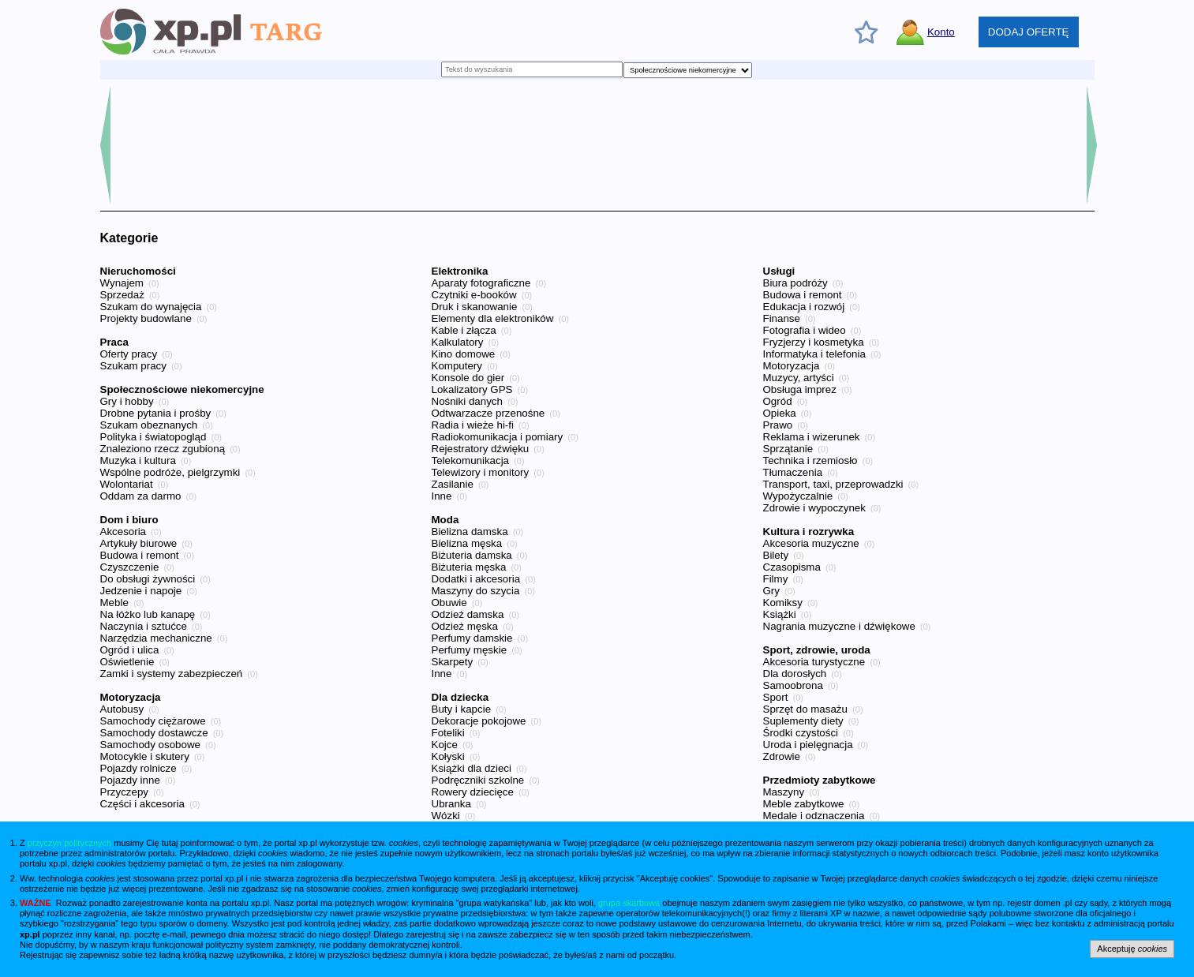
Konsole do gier (468, 378)
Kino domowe (464, 354)
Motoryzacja (130, 697)
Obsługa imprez (800, 389)
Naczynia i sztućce (143, 626)
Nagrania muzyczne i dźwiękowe (839, 626)
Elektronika (460, 271)
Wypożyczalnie (798, 496)
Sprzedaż (122, 295)
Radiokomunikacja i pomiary (497, 437)
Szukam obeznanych (149, 425)
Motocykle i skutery (144, 756)
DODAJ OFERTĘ (1028, 32)
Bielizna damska (470, 531)
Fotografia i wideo (804, 330)
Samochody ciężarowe (153, 721)
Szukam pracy (133, 366)
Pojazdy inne (130, 780)
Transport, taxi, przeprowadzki (833, 484)
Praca (114, 342)
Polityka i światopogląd (153, 437)
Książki (779, 614)
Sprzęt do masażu (805, 709)
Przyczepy (124, 792)
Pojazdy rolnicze (138, 768)
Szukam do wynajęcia (151, 307)
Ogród (777, 401)
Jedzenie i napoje (141, 591)
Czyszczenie (129, 567)
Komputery (457, 366)
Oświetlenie (127, 662)
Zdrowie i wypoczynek (814, 508)
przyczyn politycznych (69, 843)
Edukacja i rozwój (804, 307)
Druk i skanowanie (475, 307)
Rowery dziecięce (473, 792)
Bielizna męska (467, 543)
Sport (775, 697)
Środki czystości (801, 733)
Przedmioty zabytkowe (819, 780)
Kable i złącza (464, 330)
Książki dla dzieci (471, 768)
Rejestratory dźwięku (481, 449)
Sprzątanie (788, 449)
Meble (114, 602)
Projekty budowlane (146, 318)
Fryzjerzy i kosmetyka (813, 342)
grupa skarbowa (629, 903)
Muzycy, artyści (798, 378)
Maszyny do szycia (476, 591)
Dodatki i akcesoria (476, 579)
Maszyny (784, 792)
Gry (771, 591)
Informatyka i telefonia (814, 354)
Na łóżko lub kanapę (148, 614)
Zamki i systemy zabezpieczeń (171, 673)
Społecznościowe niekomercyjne (182, 389)
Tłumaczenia (793, 472)
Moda (445, 520)
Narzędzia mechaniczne (156, 638)
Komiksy (783, 602)
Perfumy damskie (472, 638)
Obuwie (449, 602)
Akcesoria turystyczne (814, 662)
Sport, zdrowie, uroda (816, 650)
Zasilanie (452, 484)
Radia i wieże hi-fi (473, 425)
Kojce (445, 745)
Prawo (778, 425)
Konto (941, 32)
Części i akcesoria (142, 804)
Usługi (779, 271)
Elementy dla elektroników (493, 318)
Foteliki (448, 733)
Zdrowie (781, 756)
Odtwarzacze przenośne (488, 413)
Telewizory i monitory (481, 472)
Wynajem (122, 283)
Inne (442, 496)
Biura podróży (795, 283)
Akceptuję (1132, 948)
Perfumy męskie (469, 650)
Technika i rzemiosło (810, 460)
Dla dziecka (460, 697)
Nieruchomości (138, 271)
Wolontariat (126, 484)
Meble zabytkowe (803, 804)
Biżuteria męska (469, 567)
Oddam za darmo (141, 496)
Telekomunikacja (471, 460)
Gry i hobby (127, 401)
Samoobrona (793, 685)
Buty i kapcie (462, 709)
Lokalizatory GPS (472, 389)
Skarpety (452, 662)
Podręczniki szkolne (478, 780)
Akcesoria (123, 531)
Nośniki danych (467, 401)
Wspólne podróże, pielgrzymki (170, 472)
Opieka (779, 413)
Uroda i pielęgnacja (808, 745)
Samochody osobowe (150, 745)
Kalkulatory (458, 342)
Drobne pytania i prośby (155, 413)
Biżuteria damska (472, 555)
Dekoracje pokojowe (479, 721)
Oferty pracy (129, 354)
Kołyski (448, 756)
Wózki (446, 816)
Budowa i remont (139, 555)
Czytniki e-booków (474, 295)
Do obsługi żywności (148, 579)
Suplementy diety (803, 721)
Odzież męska (465, 626)
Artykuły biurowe (139, 543)
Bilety (776, 555)
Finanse (781, 318)
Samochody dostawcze (154, 733)
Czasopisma (792, 567)
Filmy (775, 579)
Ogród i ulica (129, 650)
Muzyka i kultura (138, 460)
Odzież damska (468, 614)
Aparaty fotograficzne (481, 283)
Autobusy (122, 709)
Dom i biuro (129, 520)
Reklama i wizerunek (811, 437)
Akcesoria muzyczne (811, 543)
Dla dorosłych (795, 673)
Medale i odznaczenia (814, 816)
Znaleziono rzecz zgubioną (163, 449)
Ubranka (451, 804)
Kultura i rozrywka (809, 531)
